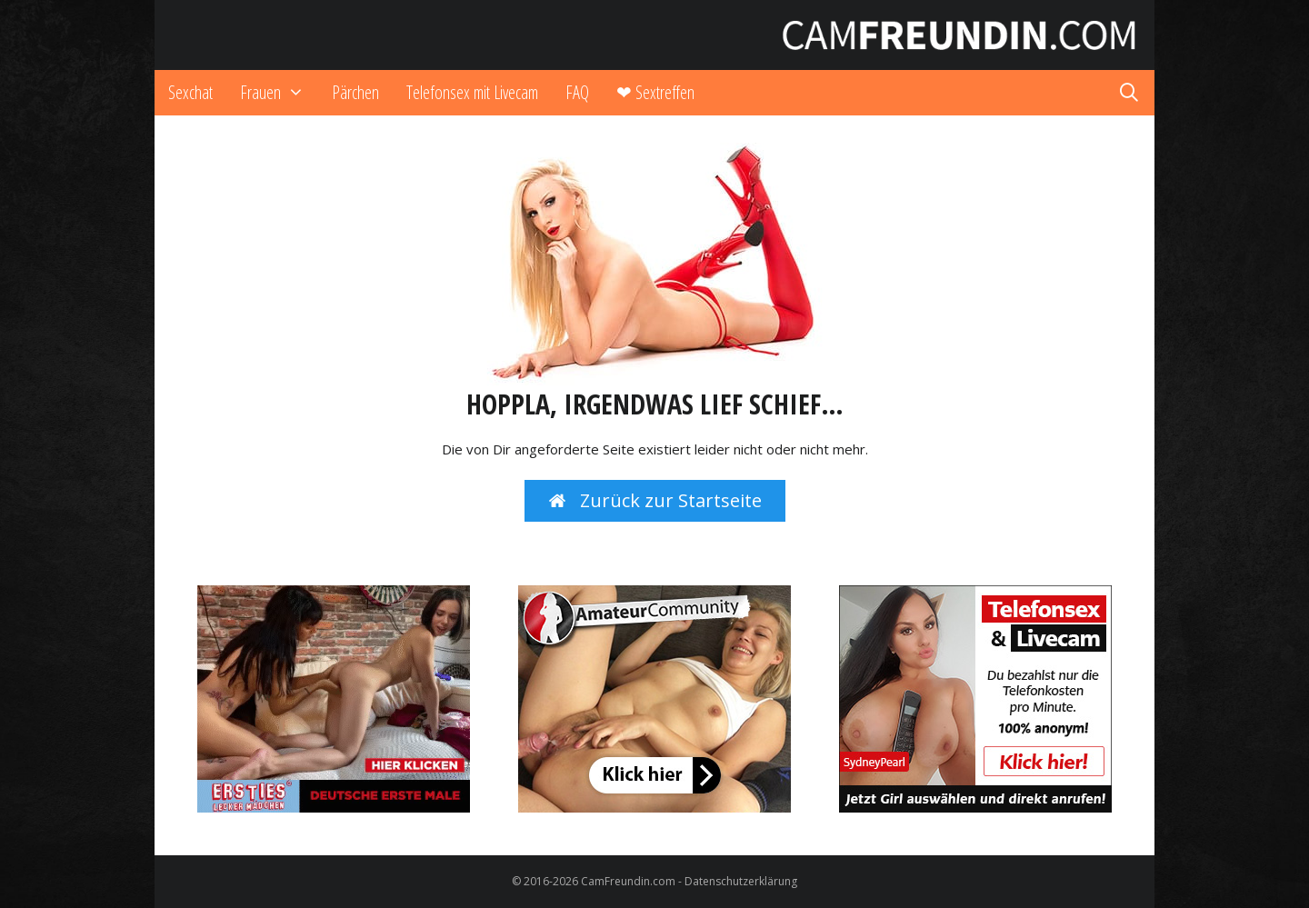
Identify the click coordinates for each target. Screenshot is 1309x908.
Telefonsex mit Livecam (472, 92)
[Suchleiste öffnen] (1129, 92)
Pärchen (355, 92)
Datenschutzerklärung (740, 881)
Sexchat (190, 92)
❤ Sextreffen (655, 92)
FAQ (577, 92)
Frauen (279, 92)
